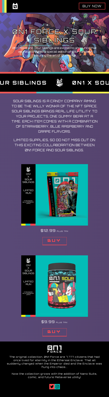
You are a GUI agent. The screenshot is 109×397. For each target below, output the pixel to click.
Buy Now (92, 6)
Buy (54, 240)
